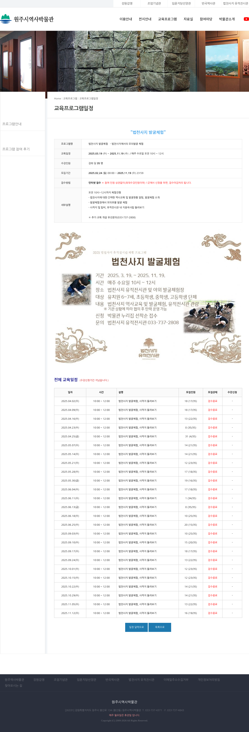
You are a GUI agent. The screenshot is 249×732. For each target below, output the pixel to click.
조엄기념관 (154, 3)
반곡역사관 (208, 3)
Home (57, 98)
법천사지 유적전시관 (141, 679)
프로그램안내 (12, 124)
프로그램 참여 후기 (16, 149)
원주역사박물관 (14, 679)
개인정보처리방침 (209, 679)
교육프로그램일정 (15, 136)
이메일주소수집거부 (176, 679)
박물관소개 (227, 19)
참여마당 (206, 19)
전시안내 (145, 19)
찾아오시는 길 (13, 685)
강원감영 (127, 3)
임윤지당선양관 (181, 3)
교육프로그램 (167, 19)
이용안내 (126, 19)
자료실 (188, 19)
